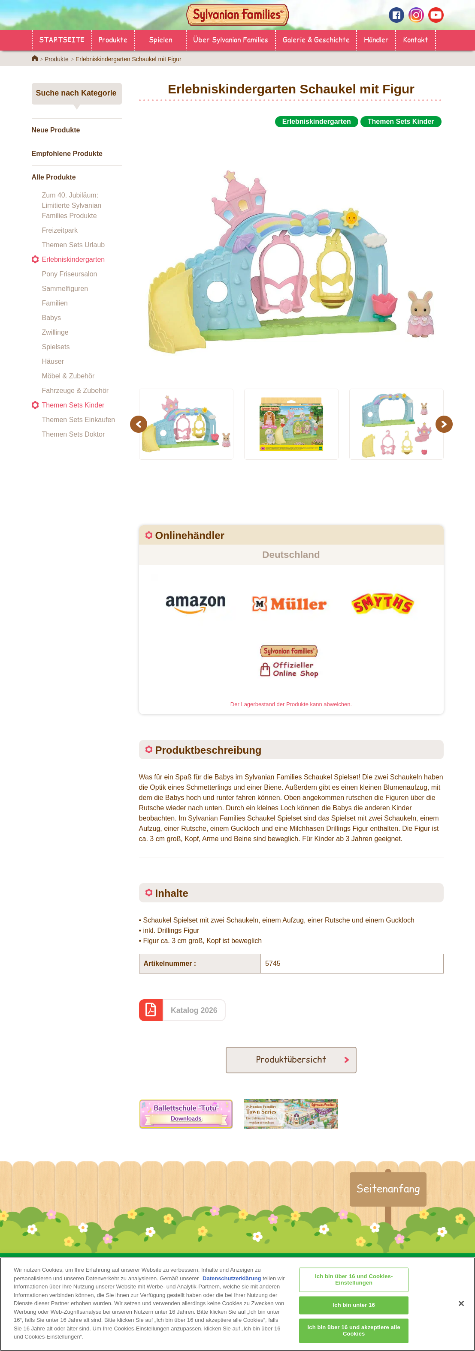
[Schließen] (461, 1312)
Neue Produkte (56, 130)
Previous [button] (140, 424)
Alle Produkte (54, 177)
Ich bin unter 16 (354, 1315)
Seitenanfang (388, 1188)
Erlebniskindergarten (73, 259)
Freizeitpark (60, 230)
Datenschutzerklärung (232, 1288)
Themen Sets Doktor (73, 434)
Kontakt (415, 39)
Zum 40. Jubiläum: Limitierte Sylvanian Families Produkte (72, 205)
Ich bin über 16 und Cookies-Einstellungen (354, 1289)
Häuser (53, 361)
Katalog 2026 (194, 1010)
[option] (291, 254)
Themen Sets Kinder (73, 405)
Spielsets (56, 346)
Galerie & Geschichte (316, 39)
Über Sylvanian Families (230, 39)
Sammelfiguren (65, 288)
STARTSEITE (62, 39)
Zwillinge (55, 332)
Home (35, 58)
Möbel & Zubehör (68, 376)
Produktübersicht (291, 1059)
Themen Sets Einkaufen (78, 419)
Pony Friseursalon (69, 274)
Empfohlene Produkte (67, 153)
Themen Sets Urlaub (73, 245)
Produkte (113, 39)
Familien (55, 303)
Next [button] (445, 424)
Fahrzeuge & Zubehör (75, 390)
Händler (376, 39)
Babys (51, 317)
